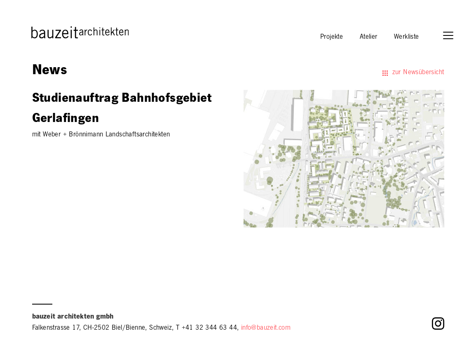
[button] (452, 36)
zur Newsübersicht (418, 73)
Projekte (331, 37)
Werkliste (406, 37)
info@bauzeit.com (266, 328)
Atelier (369, 37)
